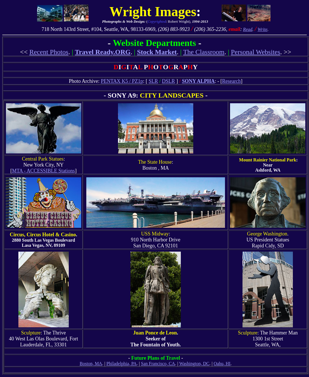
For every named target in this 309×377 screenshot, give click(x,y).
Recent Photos (48, 52)
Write (262, 29)
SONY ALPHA (198, 81)
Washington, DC (194, 363)
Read (247, 29)
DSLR (168, 81)
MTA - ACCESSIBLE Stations (43, 171)
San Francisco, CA (158, 363)
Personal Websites (255, 52)
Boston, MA (91, 363)
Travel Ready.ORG (103, 52)
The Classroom (203, 52)
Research (231, 81)
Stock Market (157, 52)
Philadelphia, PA (121, 363)
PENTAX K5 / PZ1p (122, 81)
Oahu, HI (222, 363)
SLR (153, 81)
